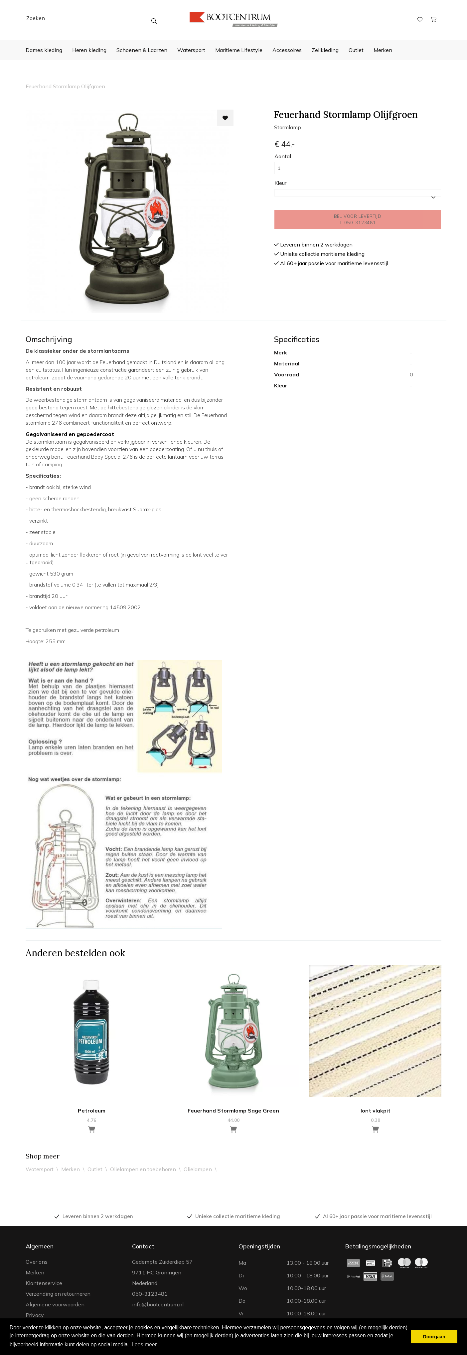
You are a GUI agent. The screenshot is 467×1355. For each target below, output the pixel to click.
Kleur (280, 183)
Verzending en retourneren (58, 1293)
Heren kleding (89, 50)
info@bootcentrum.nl (158, 1304)
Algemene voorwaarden (55, 1304)
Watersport (191, 50)
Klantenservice (44, 1283)
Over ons (37, 1261)
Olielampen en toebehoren (143, 1169)
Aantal (282, 156)
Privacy (35, 1315)
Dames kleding (44, 50)
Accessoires (287, 50)
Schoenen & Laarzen (141, 50)
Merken (383, 50)
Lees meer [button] (144, 1344)
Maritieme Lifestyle (238, 50)
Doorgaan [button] (434, 1336)
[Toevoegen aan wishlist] (225, 118)
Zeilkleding (325, 50)
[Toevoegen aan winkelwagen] (91, 1130)
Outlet (356, 50)
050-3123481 (150, 1293)
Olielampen (198, 1169)
